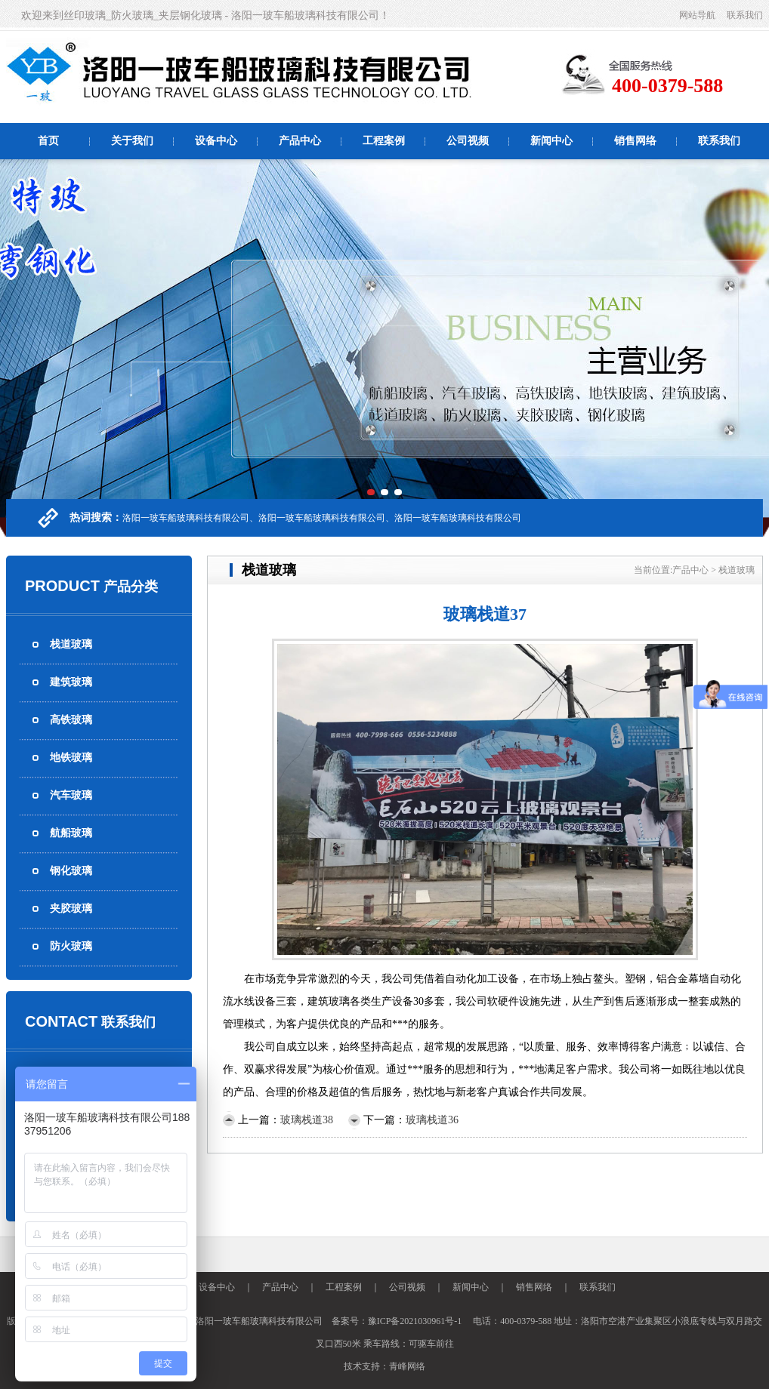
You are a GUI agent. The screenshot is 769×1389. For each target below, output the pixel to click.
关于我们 (132, 140)
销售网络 (635, 140)
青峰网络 (407, 1366)
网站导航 (697, 15)
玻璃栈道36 (432, 1120)
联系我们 (745, 15)
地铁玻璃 (71, 757)
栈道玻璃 (71, 644)
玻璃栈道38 (306, 1120)
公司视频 (467, 140)
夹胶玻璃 (71, 908)
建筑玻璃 (71, 682)
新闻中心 (551, 140)
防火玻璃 (71, 946)
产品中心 (300, 140)
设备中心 (216, 140)
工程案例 (384, 140)
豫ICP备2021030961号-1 (415, 1321)
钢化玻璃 (71, 870)
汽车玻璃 (71, 795)
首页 (48, 140)
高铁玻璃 (71, 719)
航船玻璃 (71, 833)
